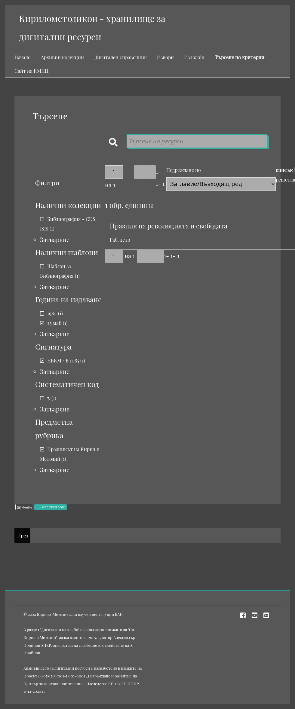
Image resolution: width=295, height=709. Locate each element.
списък (284, 170)
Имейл (26, 507)
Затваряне (54, 239)
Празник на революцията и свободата (168, 225)
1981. (52, 313)
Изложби (194, 57)
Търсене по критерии (239, 57)
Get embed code (52, 507)
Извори (165, 57)
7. (48, 398)
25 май (54, 323)
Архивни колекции (62, 57)
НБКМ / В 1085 (63, 360)
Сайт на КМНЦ (31, 71)
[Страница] (114, 172)
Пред (22, 535)
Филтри (47, 182)
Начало (22, 57)
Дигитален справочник (120, 57)
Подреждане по (183, 170)
